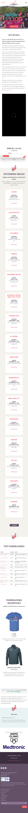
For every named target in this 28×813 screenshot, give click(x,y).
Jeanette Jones (4, 584)
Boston (14, 439)
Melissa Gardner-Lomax (4, 581)
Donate (3, 2)
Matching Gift (4, 690)
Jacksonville (14, 212)
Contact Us (3, 798)
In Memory (3, 794)
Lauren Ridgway (4, 558)
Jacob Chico (3, 561)
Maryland (14, 357)
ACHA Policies (3, 800)
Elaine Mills (3, 574)
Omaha (14, 254)
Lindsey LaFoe (4, 577)
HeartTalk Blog (4, 797)
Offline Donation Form (8, 717)
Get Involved (3, 792)
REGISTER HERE (14, 286)
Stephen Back (4, 554)
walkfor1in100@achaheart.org (14, 760)
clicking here (8, 90)
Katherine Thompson (3, 567)
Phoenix (14, 501)
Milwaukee (14, 419)
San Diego (14, 481)
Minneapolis (14, 378)
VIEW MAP (14, 525)
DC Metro (14, 336)
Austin (14, 192)
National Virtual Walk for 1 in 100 (14, 296)
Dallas (14, 460)
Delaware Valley (14, 274)
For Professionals (4, 795)
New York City (14, 398)
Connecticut (14, 316)
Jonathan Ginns (4, 564)
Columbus (14, 233)
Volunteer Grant (12, 690)
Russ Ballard (3, 570)
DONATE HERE (14, 203)
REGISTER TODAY (14, 26)
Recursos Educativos (5, 790)
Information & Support (5, 789)
